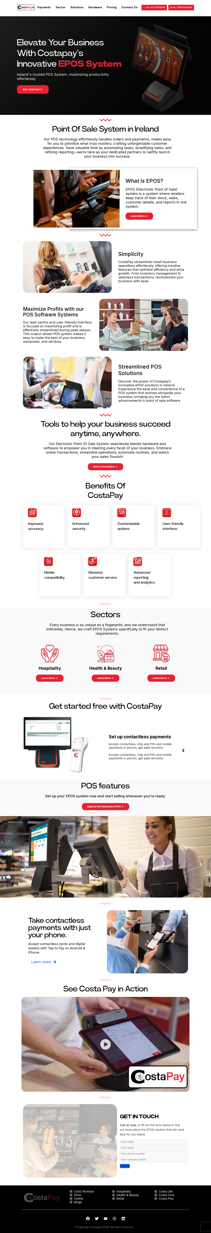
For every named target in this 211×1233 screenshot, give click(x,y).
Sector (61, 7)
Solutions (77, 7)
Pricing (112, 7)
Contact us (129, 7)
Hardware (95, 7)
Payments (44, 7)
